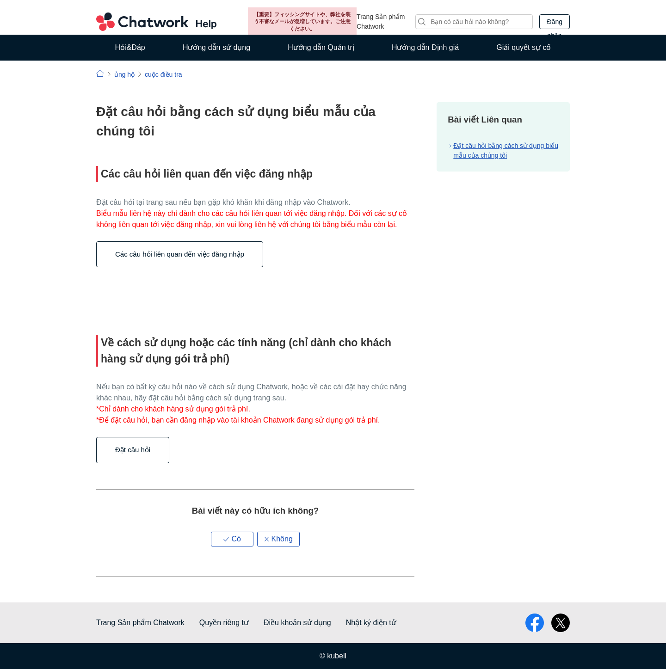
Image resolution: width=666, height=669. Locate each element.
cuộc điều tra (163, 74)
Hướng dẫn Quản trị (321, 47)
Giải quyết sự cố (523, 47)
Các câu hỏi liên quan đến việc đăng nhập (179, 254)
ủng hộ (124, 74)
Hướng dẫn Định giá (425, 47)
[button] (232, 539)
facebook (534, 623)
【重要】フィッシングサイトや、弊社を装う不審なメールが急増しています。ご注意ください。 (302, 21)
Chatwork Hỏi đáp (156, 21)
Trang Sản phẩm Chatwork (381, 21)
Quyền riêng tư (224, 622)
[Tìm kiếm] (474, 21)
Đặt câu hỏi (132, 450)
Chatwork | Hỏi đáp (100, 73)
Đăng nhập (554, 23)
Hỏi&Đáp (130, 47)
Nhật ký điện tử (371, 622)
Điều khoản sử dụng (297, 622)
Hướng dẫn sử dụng (216, 47)
